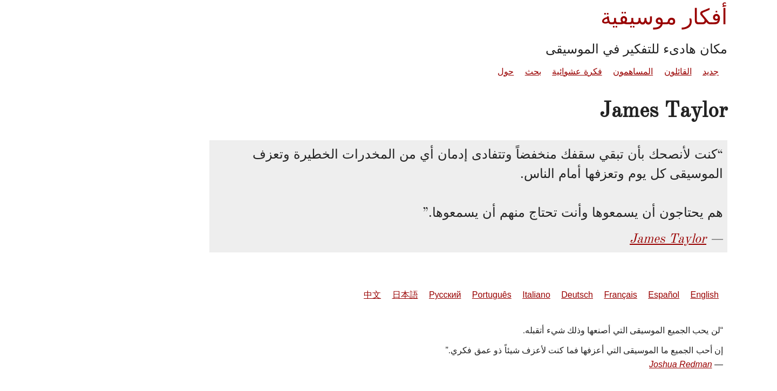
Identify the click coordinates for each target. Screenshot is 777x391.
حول (426, 71)
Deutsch (497, 294)
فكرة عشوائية (497, 71)
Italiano (456, 294)
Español (583, 294)
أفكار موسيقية (584, 17)
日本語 (325, 294)
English (625, 294)
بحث (453, 71)
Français (540, 294)
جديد (631, 71)
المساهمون (553, 71)
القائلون (598, 71)
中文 (292, 294)
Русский (365, 294)
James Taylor (588, 238)
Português (412, 294)
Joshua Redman (600, 364)
